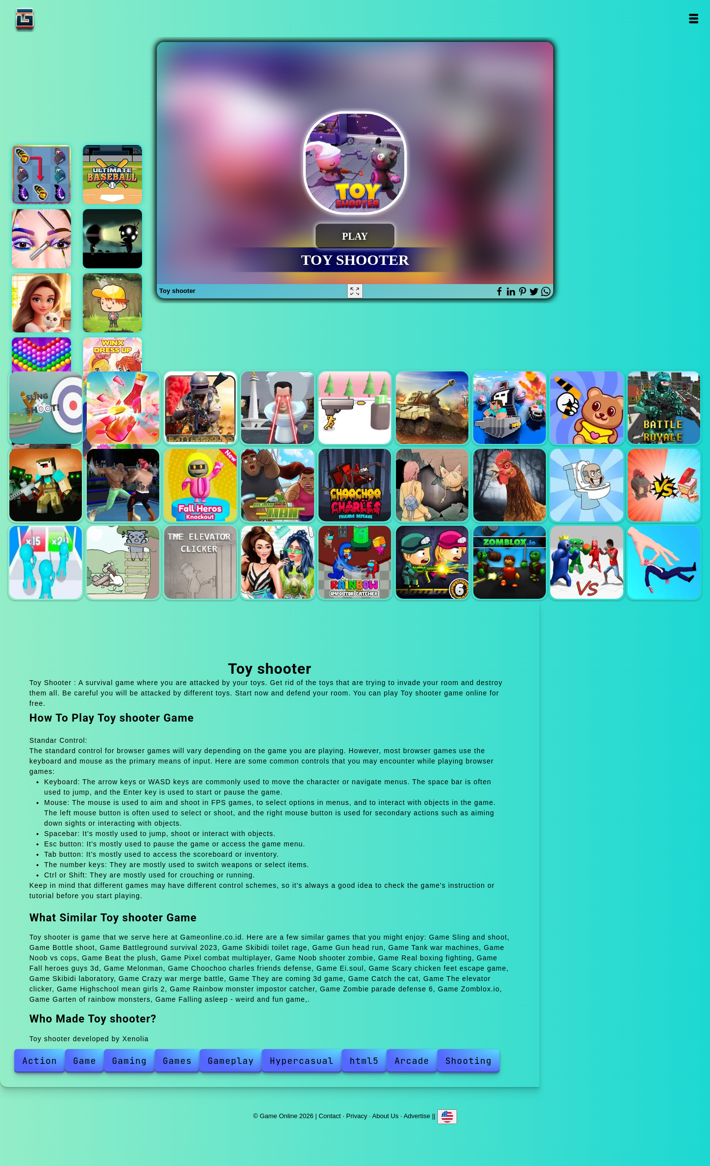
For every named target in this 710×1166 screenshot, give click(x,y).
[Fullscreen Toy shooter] (355, 291)
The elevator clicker (200, 562)
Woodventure (112, 302)
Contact (330, 1115)
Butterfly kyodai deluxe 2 (41, 174)
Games (177, 1060)
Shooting (468, 1060)
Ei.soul (432, 485)
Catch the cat (123, 562)
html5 (364, 1060)
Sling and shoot (45, 407)
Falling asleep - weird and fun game (664, 562)
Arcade (411, 1060)
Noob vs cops (509, 407)
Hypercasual (302, 1060)
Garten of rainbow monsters (586, 562)
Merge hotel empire (41, 302)
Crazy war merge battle (664, 485)
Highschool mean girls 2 (277, 562)
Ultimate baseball (112, 174)
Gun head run (355, 407)
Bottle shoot (123, 407)
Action (39, 1060)
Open (693, 18)
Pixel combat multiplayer (664, 407)
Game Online (56, 18)
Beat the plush (586, 407)
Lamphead (112, 238)
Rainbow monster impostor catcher (355, 562)
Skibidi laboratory (586, 485)
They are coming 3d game (45, 562)
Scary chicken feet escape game (509, 485)
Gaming (129, 1060)
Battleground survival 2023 (200, 407)
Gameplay (231, 1060)
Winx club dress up (112, 367)
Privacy (356, 1115)
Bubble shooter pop (41, 367)
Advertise (416, 1115)
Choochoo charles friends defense (355, 485)
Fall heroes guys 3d (200, 485)
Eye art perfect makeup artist (41, 238)
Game (84, 1060)
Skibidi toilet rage (277, 407)
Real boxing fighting (123, 485)
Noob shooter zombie (45, 485)
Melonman (277, 485)
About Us (385, 1115)
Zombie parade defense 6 (432, 562)
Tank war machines (432, 407)
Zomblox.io (509, 562)
